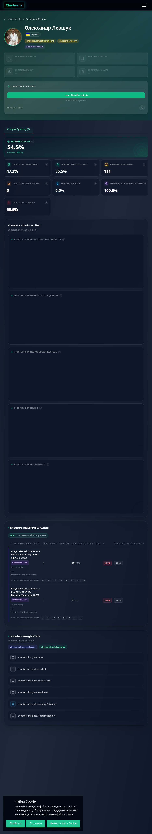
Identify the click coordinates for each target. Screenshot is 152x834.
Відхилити (36, 823)
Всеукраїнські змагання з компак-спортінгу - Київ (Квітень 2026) (25, 554)
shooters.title (13, 18)
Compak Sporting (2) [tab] (18, 129)
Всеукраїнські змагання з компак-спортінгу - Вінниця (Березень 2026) (25, 592)
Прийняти (15, 823)
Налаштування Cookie (63, 823)
